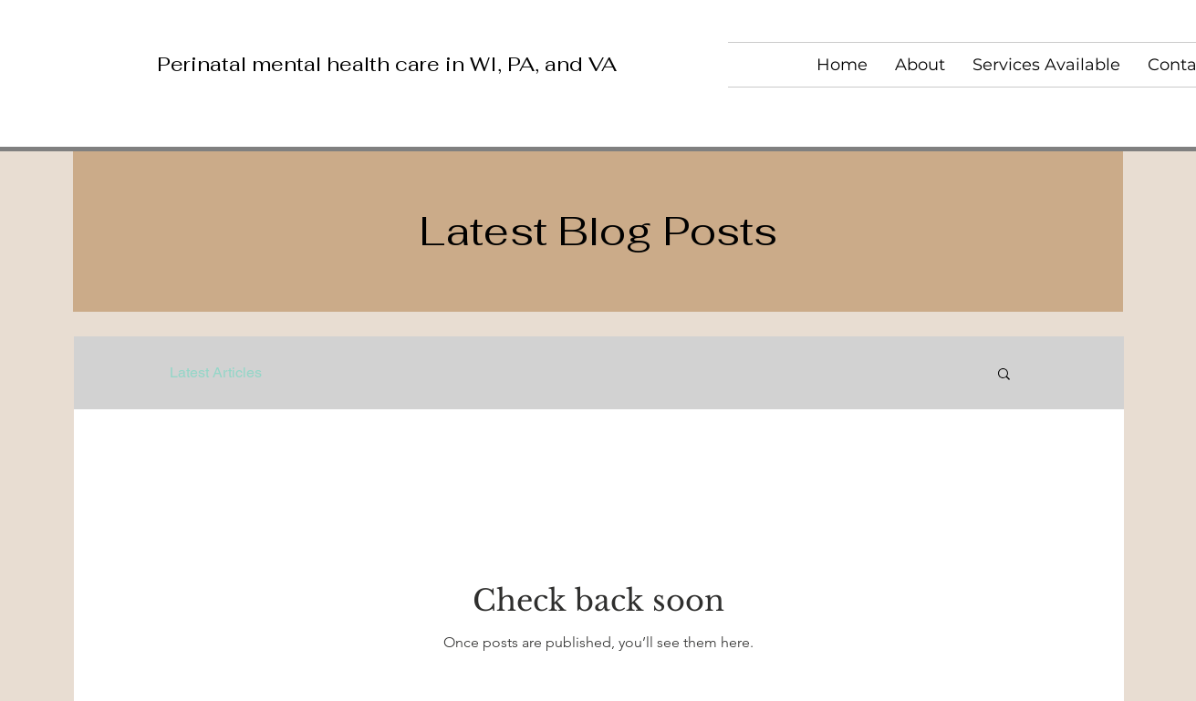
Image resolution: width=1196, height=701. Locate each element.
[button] (1004, 375)
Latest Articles (216, 372)
